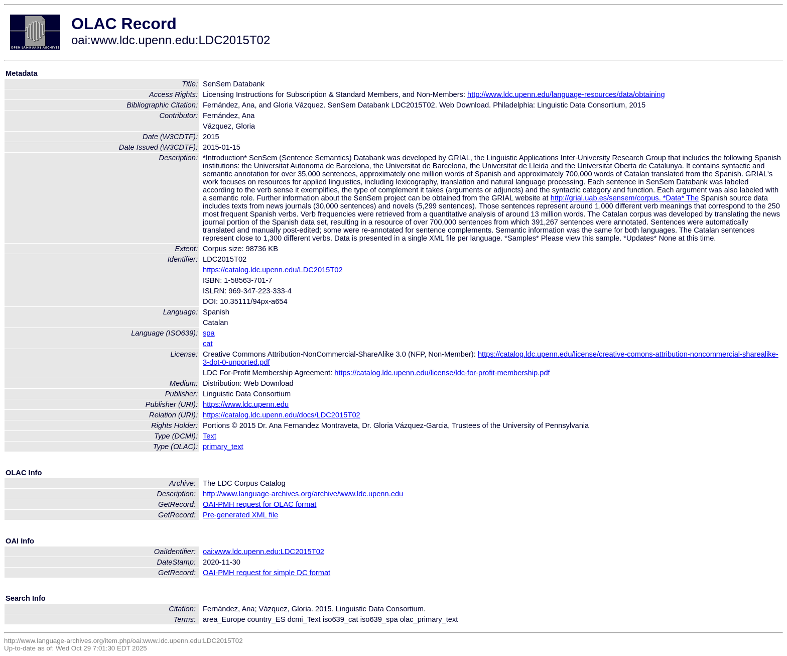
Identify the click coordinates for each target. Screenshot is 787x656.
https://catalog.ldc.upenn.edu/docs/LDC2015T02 (281, 415)
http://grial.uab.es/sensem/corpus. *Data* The (625, 198)
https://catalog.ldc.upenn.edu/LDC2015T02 (273, 270)
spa (209, 333)
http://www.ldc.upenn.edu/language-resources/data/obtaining (566, 94)
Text (209, 436)
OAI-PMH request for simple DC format (266, 573)
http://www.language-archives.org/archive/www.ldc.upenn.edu (303, 494)
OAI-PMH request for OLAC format (259, 504)
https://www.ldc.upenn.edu (246, 404)
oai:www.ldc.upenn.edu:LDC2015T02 (263, 552)
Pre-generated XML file (240, 515)
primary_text (223, 447)
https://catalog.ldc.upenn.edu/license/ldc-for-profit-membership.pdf (442, 373)
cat (208, 344)
